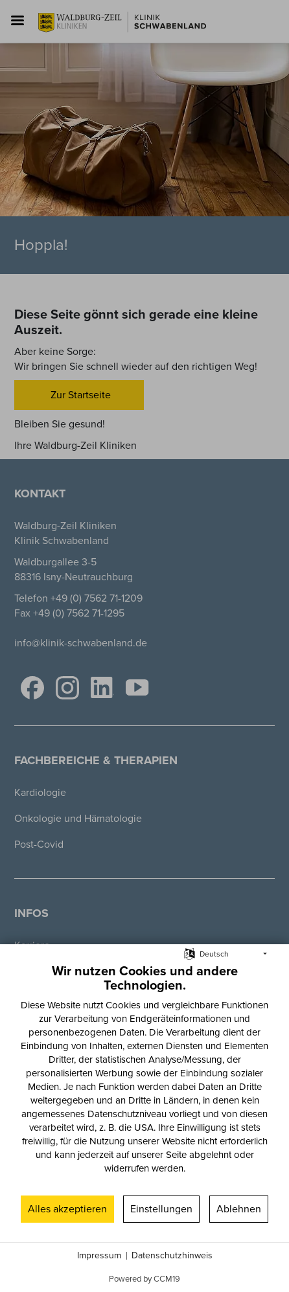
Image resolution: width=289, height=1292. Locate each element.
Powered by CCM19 (144, 1279)
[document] (144, 1078)
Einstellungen (161, 1208)
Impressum (99, 1255)
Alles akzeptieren (67, 1208)
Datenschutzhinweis (172, 1255)
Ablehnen (238, 1208)
